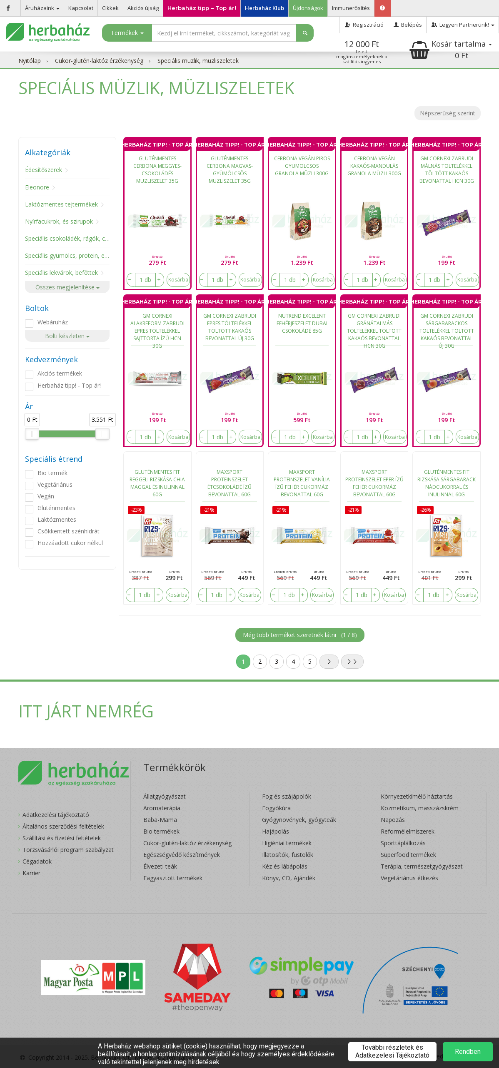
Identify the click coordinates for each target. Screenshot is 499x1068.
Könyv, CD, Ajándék (288, 878)
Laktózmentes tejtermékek (61, 204)
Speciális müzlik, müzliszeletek (198, 61)
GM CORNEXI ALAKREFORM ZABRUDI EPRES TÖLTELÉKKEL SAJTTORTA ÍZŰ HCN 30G (157, 329)
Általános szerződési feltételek (63, 826)
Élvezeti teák (160, 866)
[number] (145, 280)
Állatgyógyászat (164, 796)
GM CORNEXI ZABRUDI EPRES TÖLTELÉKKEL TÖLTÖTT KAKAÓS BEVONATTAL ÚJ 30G (229, 327)
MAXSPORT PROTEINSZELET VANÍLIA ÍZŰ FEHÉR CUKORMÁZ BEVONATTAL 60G (302, 483)
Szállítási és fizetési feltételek (61, 838)
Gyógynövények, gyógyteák (299, 820)
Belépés (407, 24)
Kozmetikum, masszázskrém (420, 808)
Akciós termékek (59, 373)
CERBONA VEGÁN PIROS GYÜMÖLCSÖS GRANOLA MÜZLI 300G (302, 166)
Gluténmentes (56, 508)
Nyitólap (29, 61)
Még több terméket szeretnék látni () (300, 635)
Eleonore (37, 187)
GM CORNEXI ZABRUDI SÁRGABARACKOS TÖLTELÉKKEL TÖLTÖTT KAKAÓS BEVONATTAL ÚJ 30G (446, 329)
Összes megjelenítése (67, 287)
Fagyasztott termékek (172, 878)
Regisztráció (363, 24)
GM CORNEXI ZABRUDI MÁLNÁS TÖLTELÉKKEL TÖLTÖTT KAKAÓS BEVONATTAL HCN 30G (446, 169)
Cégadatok (37, 861)
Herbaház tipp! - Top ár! (69, 385)
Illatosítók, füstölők (287, 855)
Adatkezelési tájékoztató (55, 815)
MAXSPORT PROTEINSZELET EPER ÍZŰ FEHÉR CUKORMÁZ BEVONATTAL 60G (374, 483)
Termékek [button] (127, 33)
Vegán (45, 496)
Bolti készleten (67, 336)
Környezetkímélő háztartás (417, 796)
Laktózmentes (56, 519)
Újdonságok (308, 8)
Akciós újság (143, 8)
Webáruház (52, 322)
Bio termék (52, 473)
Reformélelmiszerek (407, 831)
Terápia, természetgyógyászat (422, 866)
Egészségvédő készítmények (181, 855)
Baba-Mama (160, 820)
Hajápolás (275, 831)
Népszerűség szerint (447, 113)
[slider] (32, 434)
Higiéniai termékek (287, 843)
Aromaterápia (161, 808)
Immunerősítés (351, 8)
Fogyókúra (276, 808)
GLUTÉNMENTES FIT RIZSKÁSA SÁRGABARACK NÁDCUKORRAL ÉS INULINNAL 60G (446, 483)
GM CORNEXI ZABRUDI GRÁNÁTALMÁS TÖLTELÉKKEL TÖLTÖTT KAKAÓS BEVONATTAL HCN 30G (374, 329)
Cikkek (110, 8)
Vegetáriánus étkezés (409, 878)
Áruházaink (42, 8)
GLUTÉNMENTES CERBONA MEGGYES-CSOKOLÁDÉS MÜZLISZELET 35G (157, 169)
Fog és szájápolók (286, 796)
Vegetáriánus (54, 484)
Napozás (393, 820)
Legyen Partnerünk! (462, 24)
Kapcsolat (80, 8)
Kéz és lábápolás (284, 866)
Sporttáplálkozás (403, 843)
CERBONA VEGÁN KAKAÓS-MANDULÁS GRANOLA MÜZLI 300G (374, 166)
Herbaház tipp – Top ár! (201, 8)
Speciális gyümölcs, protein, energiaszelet (81, 255)
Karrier (31, 873)
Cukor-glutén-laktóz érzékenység (99, 61)
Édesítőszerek (43, 170)
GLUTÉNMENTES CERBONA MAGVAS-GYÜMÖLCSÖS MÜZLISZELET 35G (230, 169)
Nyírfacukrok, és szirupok (59, 221)
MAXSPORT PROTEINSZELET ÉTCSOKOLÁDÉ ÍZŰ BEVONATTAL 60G (229, 483)
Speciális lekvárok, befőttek (61, 272)
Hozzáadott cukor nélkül (70, 543)
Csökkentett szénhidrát (68, 531)
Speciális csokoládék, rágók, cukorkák (75, 238)
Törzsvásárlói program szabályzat (68, 850)
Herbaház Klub (264, 8)
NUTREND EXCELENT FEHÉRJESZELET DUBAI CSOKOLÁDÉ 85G (302, 323)
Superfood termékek (408, 855)
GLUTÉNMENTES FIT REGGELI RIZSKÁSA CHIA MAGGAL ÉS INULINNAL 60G (157, 483)
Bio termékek (161, 831)
